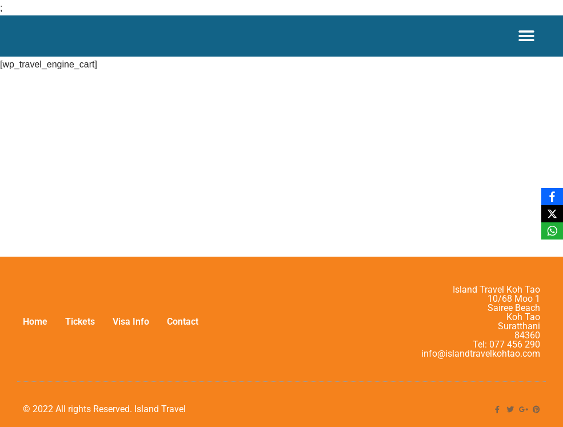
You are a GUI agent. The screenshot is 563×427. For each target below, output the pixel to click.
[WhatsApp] (552, 231)
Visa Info (131, 321)
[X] (552, 213)
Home (35, 321)
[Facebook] (552, 196)
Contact (182, 321)
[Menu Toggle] (526, 36)
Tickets (80, 321)
